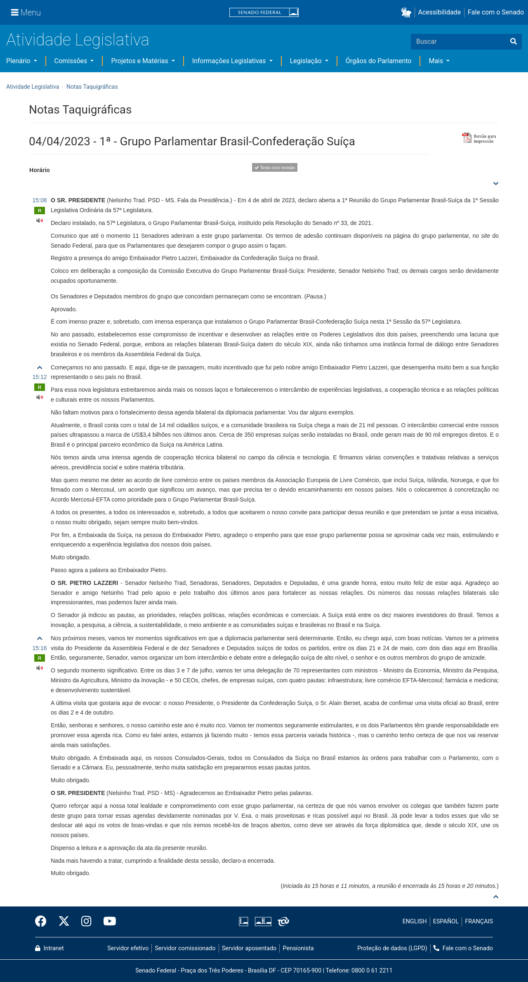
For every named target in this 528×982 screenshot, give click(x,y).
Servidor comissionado (185, 948)
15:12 (39, 377)
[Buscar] (513, 41)
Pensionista (298, 948)
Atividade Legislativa (77, 40)
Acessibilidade (439, 12)
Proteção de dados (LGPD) (392, 948)
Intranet (49, 948)
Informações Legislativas (230, 61)
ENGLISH (415, 921)
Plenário (19, 61)
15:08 (39, 200)
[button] (408, 12)
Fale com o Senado (496, 12)
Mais (437, 61)
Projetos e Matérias (140, 61)
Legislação (306, 61)
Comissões (71, 61)
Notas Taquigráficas (92, 86)
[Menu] (26, 12)
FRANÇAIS (479, 921)
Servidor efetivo (127, 948)
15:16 (39, 648)
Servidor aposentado (249, 948)
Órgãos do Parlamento (379, 61)
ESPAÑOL (446, 921)
